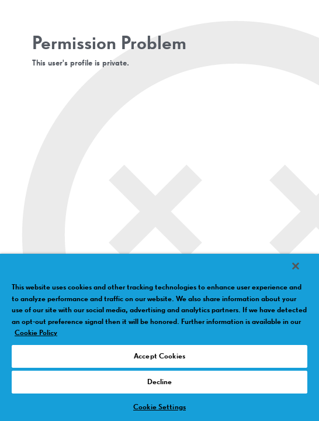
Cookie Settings (159, 407)
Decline (159, 382)
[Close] (303, 273)
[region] (159, 341)
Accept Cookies (159, 356)
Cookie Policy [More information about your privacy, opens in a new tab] (36, 333)
